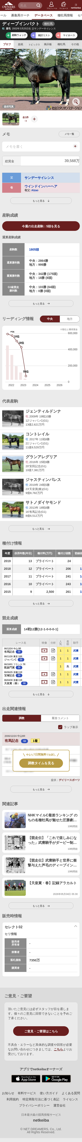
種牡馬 (61, 44)
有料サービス (27, 1093)
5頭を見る (41, 226)
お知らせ (8, 1093)
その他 (75, 44)
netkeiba (41, 1120)
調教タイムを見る (41, 763)
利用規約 (13, 1099)
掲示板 (48, 44)
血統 (20, 44)
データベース (43, 15)
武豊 (76, 650)
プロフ (7, 44)
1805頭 (34, 249)
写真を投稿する (33, 122)
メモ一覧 (69, 134)
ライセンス (70, 1099)
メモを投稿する (75, 148)
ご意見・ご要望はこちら (41, 1031)
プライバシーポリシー (34, 1105)
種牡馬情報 (65, 15)
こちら (58, 1049)
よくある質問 (71, 1093)
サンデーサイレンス (39, 178)
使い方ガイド (49, 1093)
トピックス (34, 44)
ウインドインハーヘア (40, 186)
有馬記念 (17, 741)
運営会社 (59, 1105)
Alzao (34, 190)
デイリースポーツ (69, 780)
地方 (70, 319)
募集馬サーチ (20, 15)
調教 (21, 718)
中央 (50, 319)
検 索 (39, 5)
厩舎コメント (60, 718)
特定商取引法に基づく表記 (41, 1099)
